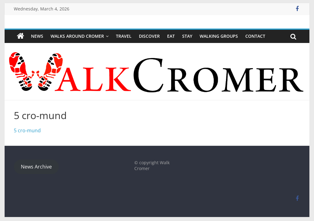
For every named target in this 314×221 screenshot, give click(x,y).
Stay (187, 36)
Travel (124, 36)
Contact (255, 36)
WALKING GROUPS (219, 36)
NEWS (37, 36)
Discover (149, 36)
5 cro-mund (27, 130)
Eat (171, 36)
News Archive (36, 166)
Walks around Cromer (77, 36)
